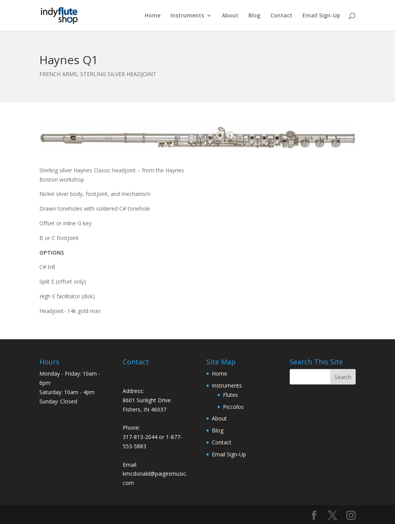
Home (152, 16)
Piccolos (233, 406)
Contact (281, 16)
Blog (254, 16)
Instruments (187, 16)
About (230, 16)
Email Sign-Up (321, 16)
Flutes (230, 394)
